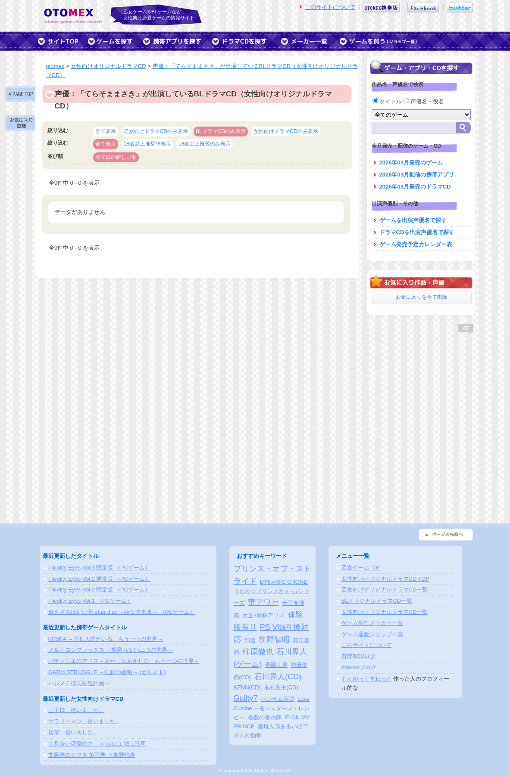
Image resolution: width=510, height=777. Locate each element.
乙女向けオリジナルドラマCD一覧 (384, 589)
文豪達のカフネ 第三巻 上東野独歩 (91, 755)
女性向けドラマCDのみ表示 (285, 131)
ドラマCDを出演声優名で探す (417, 232)
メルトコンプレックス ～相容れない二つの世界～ (110, 650)
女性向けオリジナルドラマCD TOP (385, 579)
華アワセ (263, 602)
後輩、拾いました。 (73, 732)
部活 (250, 640)
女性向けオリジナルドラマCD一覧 (384, 612)
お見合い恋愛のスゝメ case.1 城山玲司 (97, 743)
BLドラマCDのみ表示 (221, 131)
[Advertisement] (421, 389)
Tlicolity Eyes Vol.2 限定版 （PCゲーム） (99, 589)
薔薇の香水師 (265, 717)
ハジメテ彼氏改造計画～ (79, 683)
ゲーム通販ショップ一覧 (372, 634)
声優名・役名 (424, 101)
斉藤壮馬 (276, 665)
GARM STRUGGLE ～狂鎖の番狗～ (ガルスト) (107, 672)
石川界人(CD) (277, 676)
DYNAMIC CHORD (284, 582)
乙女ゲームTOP (361, 567)
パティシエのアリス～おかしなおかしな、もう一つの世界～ (124, 661)
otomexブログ (359, 667)
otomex (55, 66)
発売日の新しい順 (116, 157)
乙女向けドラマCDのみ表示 (156, 131)
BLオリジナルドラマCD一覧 (377, 600)
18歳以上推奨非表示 (147, 144)
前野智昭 (274, 639)
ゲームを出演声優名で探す (413, 220)
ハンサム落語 (277, 699)
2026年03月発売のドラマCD (415, 186)
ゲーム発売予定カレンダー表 (415, 244)
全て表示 (105, 131)
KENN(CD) (247, 687)
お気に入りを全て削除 (421, 297)
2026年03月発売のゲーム (411, 162)
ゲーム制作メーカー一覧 (372, 623)
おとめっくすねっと (366, 678)
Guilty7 (246, 698)
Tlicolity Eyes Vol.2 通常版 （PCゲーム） (99, 579)
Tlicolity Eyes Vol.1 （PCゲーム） (90, 600)
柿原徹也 (257, 651)
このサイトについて (330, 7)
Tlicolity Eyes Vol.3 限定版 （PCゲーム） (99, 567)
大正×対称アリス (263, 615)
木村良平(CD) (281, 687)
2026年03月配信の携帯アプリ (416, 174)
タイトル (388, 101)
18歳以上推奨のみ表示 (204, 144)
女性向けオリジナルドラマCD (108, 66)
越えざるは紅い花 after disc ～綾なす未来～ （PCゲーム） (122, 612)
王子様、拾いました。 (76, 710)
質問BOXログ (358, 656)
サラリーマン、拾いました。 (84, 721)
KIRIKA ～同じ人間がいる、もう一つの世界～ (105, 639)
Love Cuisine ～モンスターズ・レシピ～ (272, 708)
